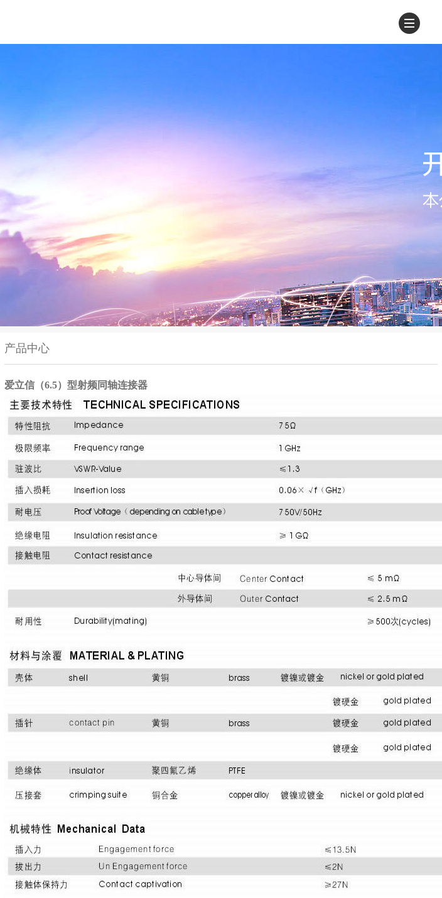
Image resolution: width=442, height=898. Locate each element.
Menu (412, 20)
